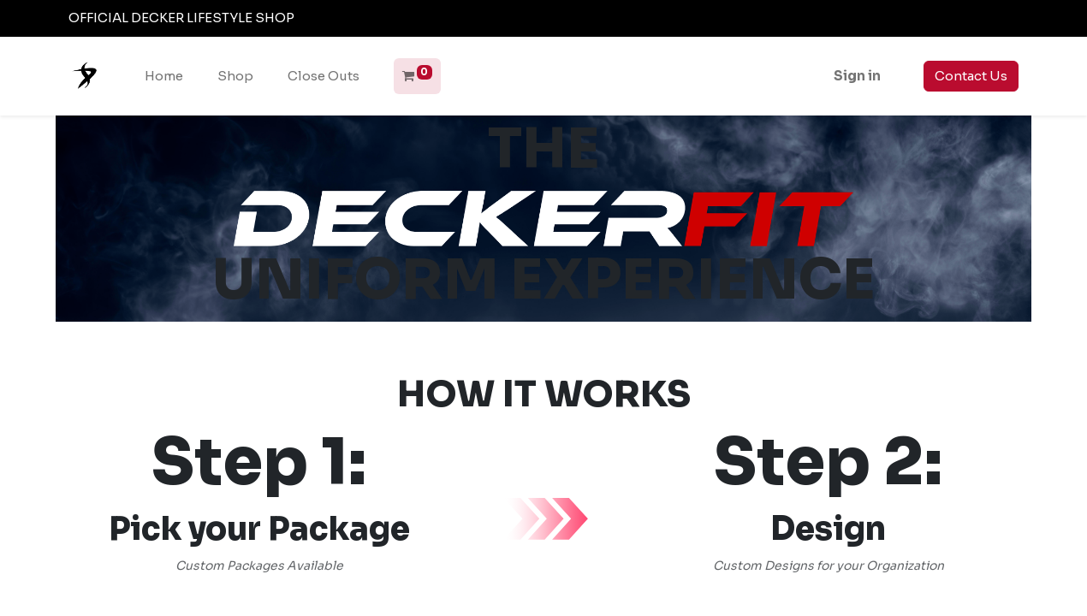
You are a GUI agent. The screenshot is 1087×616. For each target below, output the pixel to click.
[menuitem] (164, 76)
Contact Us (971, 76)
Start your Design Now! (828, 586)
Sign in (857, 76)
